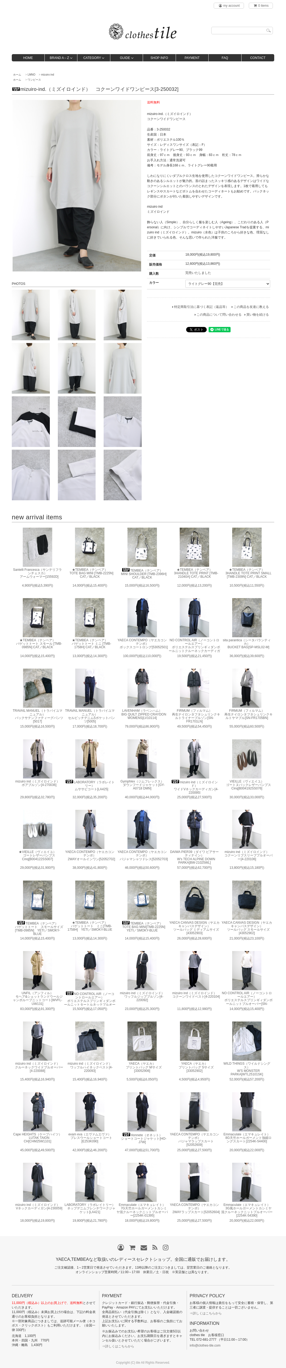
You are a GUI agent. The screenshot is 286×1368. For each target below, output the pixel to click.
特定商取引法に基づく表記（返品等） (201, 307)
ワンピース (34, 79)
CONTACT (257, 58)
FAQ (225, 58)
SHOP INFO (159, 58)
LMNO (31, 74)
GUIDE (125, 58)
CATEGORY (92, 58)
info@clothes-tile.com (205, 1345)
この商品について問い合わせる (219, 314)
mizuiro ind (47, 74)
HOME (28, 58)
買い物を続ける (257, 314)
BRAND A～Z (59, 58)
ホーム (17, 74)
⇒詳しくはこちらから (118, 1346)
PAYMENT (192, 58)
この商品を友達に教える (251, 307)
